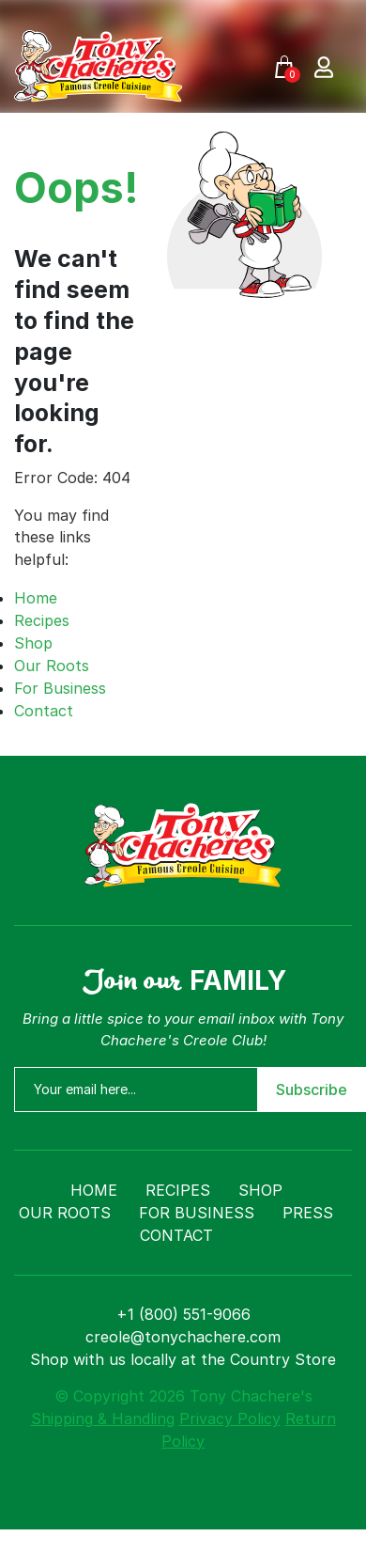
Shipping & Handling (103, 1418)
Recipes (41, 620)
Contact (43, 710)
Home (35, 597)
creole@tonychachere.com (183, 1336)
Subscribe (311, 1089)
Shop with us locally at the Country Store (183, 1359)
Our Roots (51, 665)
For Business (60, 688)
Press (307, 1212)
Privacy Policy (230, 1418)
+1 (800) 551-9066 (183, 1314)
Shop (33, 643)
